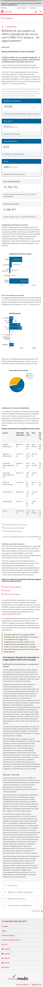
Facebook (7, 954)
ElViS (3, 944)
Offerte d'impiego (8, 935)
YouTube (7, 963)
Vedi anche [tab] (12, 885)
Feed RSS (6, 967)
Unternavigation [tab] (8, 18)
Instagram (7, 949)
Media (4, 931)
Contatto (5, 926)
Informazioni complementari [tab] (19, 905)
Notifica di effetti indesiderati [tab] (20, 892)
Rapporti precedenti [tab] (16, 899)
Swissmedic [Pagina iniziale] (8, 11)
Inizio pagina (36, 911)
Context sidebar (11, 27)
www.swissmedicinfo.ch (10, 614)
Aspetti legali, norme (21, 7)
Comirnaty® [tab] (7, 590)
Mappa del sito (37, 984)
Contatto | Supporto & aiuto (34, 7)
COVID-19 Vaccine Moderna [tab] (12, 587)
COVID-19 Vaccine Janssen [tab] (11, 594)
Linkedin (7, 958)
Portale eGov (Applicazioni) (11, 940)
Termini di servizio (22, 984)
